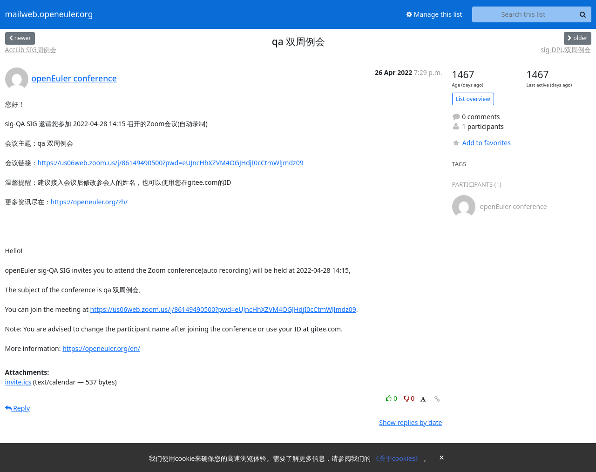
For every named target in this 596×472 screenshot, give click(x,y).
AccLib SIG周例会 (30, 49)
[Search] (583, 14)
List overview (473, 99)
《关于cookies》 (397, 458)
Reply (17, 408)
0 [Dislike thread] (409, 398)
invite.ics (18, 382)
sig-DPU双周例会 (566, 49)
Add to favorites (481, 142)
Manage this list (434, 14)
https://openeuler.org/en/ (101, 348)
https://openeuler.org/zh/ (89, 201)
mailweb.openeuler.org (49, 14)
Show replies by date (410, 422)
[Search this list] (523, 14)
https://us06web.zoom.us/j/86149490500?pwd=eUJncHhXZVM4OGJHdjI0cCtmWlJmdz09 (171, 162)
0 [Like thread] (392, 398)
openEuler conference (74, 78)
